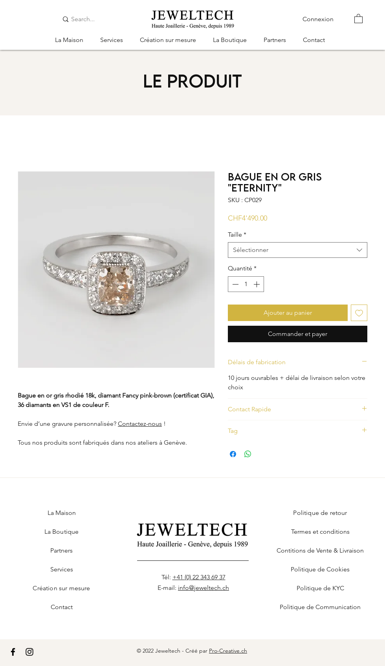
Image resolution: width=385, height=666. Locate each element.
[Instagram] (29, 652)
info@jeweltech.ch (203, 587)
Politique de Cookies (320, 569)
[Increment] (257, 284)
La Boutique (61, 531)
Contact (62, 607)
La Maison (62, 512)
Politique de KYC (320, 588)
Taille (237, 234)
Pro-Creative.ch (228, 650)
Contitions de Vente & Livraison (320, 550)
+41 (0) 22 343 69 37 (199, 577)
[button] (358, 18)
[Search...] (89, 19)
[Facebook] (13, 652)
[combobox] (297, 250)
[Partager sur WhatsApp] (248, 454)
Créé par (197, 650)
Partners (61, 550)
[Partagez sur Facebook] (233, 454)
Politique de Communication (320, 607)
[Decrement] (234, 284)
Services (61, 569)
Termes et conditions (320, 531)
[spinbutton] (246, 284)
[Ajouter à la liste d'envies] (359, 313)
